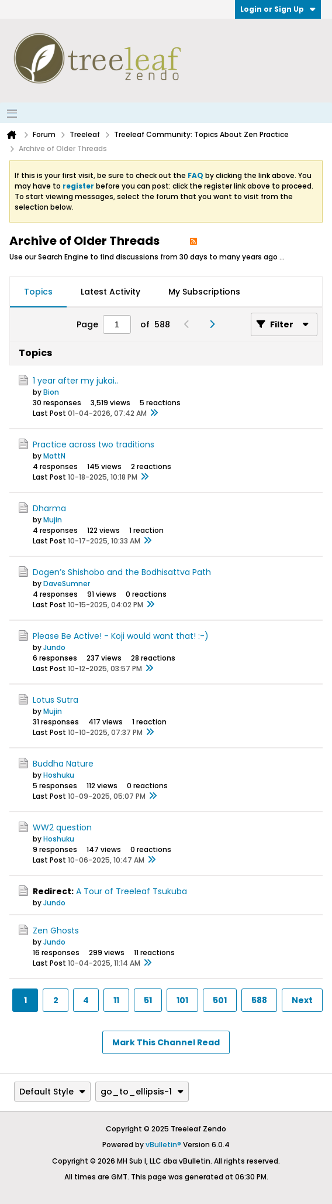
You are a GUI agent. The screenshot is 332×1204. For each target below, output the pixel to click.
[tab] (38, 292)
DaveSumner (66, 584)
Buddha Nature (63, 763)
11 (116, 1000)
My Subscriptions (204, 291)
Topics (38, 291)
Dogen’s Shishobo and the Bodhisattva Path (122, 572)
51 (148, 1000)
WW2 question (62, 827)
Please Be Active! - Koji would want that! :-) (121, 636)
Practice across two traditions (93, 444)
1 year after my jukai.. (75, 380)
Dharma (49, 508)
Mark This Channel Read (166, 1042)
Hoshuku (58, 775)
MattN (54, 456)
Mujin (52, 520)
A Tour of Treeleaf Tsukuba (131, 891)
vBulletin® (163, 1145)
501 (220, 1000)
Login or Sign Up (278, 9)
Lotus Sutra (55, 700)
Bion (51, 392)
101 (182, 1000)
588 (259, 1000)
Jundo (54, 647)
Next (302, 1000)
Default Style (52, 1091)
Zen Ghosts (56, 930)
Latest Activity (110, 291)
